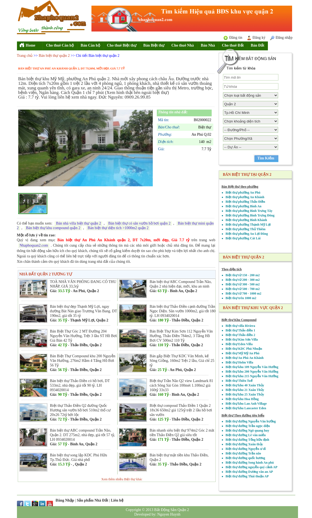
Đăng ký (259, 38)
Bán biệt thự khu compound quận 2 (53, 228)
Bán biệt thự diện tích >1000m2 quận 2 (118, 228)
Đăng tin (235, 38)
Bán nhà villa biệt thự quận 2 (78, 223)
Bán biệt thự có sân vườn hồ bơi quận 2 (139, 223)
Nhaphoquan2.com (34, 245)
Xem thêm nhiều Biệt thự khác (121, 479)
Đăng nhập (284, 38)
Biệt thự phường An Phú (243, 192)
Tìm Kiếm (265, 158)
